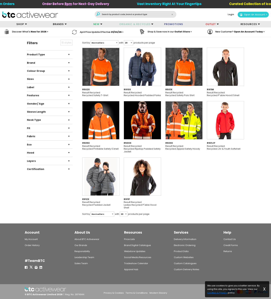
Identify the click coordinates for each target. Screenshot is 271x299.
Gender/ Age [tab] (35, 103)
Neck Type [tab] (34, 120)
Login (231, 14)
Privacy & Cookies (114, 292)
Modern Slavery (158, 292)
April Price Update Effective (101, 32)
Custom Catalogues (185, 263)
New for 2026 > (39, 32)
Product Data (181, 251)
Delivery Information (185, 239)
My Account (31, 239)
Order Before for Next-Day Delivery (80, 4)
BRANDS (58, 24)
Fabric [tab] (31, 136)
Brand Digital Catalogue (137, 245)
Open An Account (252, 14)
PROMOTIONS (173, 24)
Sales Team (81, 263)
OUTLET (210, 24)
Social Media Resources (137, 257)
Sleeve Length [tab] (36, 112)
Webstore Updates (134, 251)
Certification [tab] (35, 169)
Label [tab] (30, 87)
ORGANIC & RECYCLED (134, 24)
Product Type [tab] (36, 54)
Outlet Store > (183, 32)
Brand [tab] (31, 62)
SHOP (20, 24)
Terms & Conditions (137, 292)
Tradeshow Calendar (136, 263)
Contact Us (229, 239)
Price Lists (129, 239)
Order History (32, 245)
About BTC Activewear (86, 239)
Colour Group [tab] (36, 71)
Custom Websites (184, 257)
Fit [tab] (28, 128)
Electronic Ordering (184, 245)
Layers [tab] (31, 161)
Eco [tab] (29, 144)
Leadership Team (84, 257)
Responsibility (82, 251)
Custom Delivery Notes (186, 269)
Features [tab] (33, 95)
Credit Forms (230, 245)
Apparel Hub (131, 269)
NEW (96, 24)
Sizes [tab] (30, 79)
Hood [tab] (30, 152)
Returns (227, 251)
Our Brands (80, 245)
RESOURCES (249, 24)
